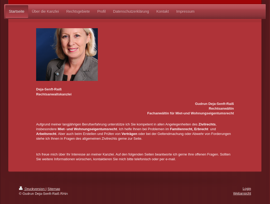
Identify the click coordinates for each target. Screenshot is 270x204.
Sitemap (53, 189)
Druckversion (32, 189)
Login (247, 189)
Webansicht (242, 193)
